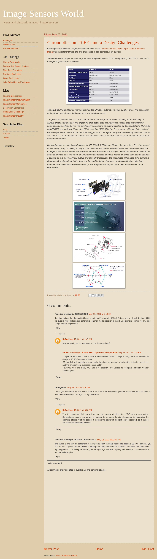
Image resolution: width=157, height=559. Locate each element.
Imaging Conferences (12, 96)
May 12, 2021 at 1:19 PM (129, 352)
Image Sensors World (43, 13)
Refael (65, 339)
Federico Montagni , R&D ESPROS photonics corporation (90, 352)
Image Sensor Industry (13, 116)
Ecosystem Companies (13, 108)
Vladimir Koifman (10, 48)
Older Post (147, 549)
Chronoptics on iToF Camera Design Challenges (93, 42)
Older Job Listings (11, 78)
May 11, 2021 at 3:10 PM (78, 387)
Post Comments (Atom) (66, 555)
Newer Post (51, 549)
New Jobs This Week (12, 70)
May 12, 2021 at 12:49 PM (109, 439)
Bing (5, 129)
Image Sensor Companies (15, 104)
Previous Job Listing (12, 74)
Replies (61, 334)
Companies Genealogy (13, 112)
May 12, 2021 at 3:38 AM (81, 410)
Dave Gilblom (9, 44)
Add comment (55, 463)
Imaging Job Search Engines (16, 66)
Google (6, 133)
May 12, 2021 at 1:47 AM (81, 339)
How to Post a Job (11, 62)
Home (99, 549)
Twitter (6, 137)
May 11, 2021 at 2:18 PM (100, 314)
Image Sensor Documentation (16, 100)
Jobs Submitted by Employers (16, 82)
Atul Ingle (7, 40)
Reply (57, 328)
